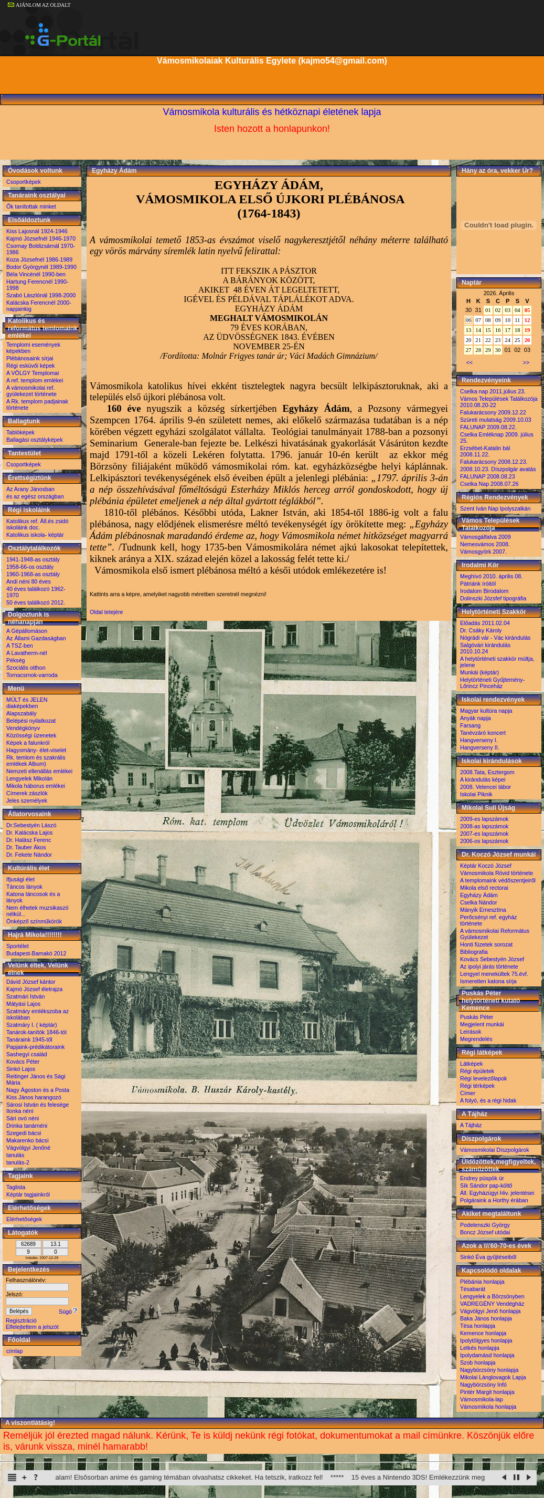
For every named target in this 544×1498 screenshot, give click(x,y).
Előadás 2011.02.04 (485, 623)
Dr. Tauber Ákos (26, 847)
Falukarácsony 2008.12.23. (494, 462)
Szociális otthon (26, 667)
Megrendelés (476, 1039)
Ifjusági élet (20, 879)
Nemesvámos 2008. (485, 544)
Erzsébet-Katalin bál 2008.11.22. (485, 451)
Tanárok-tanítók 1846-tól (36, 1032)
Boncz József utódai (485, 1232)
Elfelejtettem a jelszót (32, 1327)
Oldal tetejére (106, 612)
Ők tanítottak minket (31, 206)
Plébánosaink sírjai (29, 358)
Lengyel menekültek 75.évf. (494, 974)
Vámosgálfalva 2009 (485, 537)
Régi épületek (477, 1071)
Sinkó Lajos (20, 1069)
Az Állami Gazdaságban (36, 638)
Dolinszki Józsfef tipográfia (493, 598)
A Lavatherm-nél (26, 653)
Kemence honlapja (483, 1333)
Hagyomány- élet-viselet (36, 750)
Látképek (471, 1063)
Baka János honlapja (486, 1318)
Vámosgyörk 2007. (483, 551)
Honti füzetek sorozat (486, 944)
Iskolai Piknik (476, 794)
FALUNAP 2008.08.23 (487, 476)
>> (526, 362)
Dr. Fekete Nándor (29, 854)
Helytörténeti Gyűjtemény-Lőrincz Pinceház (492, 683)
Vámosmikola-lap (481, 1399)
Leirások (470, 1031)
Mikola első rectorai (484, 888)
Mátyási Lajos (23, 1004)
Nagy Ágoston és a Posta (37, 1090)
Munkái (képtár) (479, 672)
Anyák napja (475, 718)
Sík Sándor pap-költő (486, 1185)
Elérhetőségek (24, 1219)
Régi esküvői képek (30, 365)
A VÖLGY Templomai (32, 373)
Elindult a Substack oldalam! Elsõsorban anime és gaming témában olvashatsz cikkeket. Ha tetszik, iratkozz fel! (206, 1477)
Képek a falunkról (27, 743)
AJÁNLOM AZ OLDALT (39, 5)
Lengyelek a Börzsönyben (492, 1296)
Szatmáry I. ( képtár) (31, 1025)
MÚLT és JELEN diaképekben (26, 702)
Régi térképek (477, 1086)
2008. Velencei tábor (485, 787)
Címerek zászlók (27, 793)
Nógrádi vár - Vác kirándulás (495, 637)
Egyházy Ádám (479, 895)
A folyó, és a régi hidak (488, 1100)
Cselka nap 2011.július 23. (493, 391)
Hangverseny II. (479, 747)
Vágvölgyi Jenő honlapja (490, 1311)
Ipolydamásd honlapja (487, 1355)
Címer (467, 1093)
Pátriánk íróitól (478, 583)
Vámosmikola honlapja (488, 1406)
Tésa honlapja (477, 1326)
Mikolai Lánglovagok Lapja (493, 1377)
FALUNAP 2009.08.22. (488, 427)
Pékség (15, 660)
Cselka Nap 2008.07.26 (489, 484)
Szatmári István (25, 996)
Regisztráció (21, 1320)
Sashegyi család (26, 1054)
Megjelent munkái (482, 1024)
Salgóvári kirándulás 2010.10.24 (485, 648)
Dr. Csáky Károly (481, 630)
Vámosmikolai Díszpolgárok (494, 1150)
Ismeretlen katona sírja (488, 981)
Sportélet (17, 946)
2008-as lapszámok (484, 826)
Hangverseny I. (479, 740)
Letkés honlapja (479, 1348)
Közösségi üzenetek (31, 735)
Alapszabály (21, 713)
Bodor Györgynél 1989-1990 (41, 267)
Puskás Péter (476, 1017)
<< (469, 362)
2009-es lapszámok (484, 819)
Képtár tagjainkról (28, 1194)
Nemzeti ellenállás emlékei (39, 771)
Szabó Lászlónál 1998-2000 (41, 295)
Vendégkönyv (23, 728)
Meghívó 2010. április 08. (491, 576)
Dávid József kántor (31, 982)
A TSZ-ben (19, 645)
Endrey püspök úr (482, 1178)
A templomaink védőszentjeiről (498, 880)
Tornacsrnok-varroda (32, 675)
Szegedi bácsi (23, 1133)
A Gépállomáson (26, 631)
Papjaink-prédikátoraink (35, 1047)
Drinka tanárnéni (26, 1125)
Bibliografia (474, 952)
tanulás (15, 1155)
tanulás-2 (17, 1162)
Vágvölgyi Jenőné (28, 1148)
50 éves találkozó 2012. (35, 602)
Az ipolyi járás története (489, 966)
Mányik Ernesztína (483, 910)
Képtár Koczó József (485, 865)
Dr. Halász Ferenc (28, 840)
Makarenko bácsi (27, 1140)
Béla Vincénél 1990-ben (36, 274)
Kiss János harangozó (33, 1097)
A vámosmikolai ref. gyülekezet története (31, 390)
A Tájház (471, 1125)
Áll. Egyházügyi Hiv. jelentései (497, 1193)
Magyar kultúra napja (486, 711)
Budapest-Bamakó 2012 (36, 953)
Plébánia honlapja (482, 1281)
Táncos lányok (24, 886)
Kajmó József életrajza (34, 989)
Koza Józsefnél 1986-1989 (39, 259)
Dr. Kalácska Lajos (29, 832)
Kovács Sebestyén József (492, 959)
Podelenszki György (485, 1225)
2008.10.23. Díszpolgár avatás (498, 469)
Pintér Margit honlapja (487, 1392)
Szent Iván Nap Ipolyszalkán (495, 508)
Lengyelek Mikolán (29, 778)
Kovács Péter (22, 1061)
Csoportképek (23, 182)
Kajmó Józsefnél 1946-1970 (41, 238)
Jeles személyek (26, 800)
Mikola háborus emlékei (35, 786)
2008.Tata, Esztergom (487, 772)
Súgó (68, 1311)
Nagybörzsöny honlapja (489, 1370)
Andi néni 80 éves (28, 581)
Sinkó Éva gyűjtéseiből (488, 1257)
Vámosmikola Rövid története (496, 873)
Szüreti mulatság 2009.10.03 (495, 420)
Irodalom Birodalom (484, 591)
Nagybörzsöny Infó (483, 1384)
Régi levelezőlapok (483, 1078)
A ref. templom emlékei (34, 380)
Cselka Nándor (478, 902)
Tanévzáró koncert (483, 733)
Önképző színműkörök (34, 921)
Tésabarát (472, 1289)
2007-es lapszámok (484, 833)
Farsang (470, 725)
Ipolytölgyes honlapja (486, 1340)
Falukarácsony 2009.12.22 (493, 412)
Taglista (15, 1187)
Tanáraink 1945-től (29, 1039)
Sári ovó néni (22, 1118)
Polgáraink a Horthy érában (494, 1200)
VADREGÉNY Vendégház (492, 1304)
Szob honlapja (478, 1362)
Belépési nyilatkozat (31, 720)
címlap (14, 1351)
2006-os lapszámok (484, 841)
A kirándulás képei (483, 779)
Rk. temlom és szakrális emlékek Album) (36, 760)
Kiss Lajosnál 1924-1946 (37, 231)
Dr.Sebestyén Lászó (31, 825)
